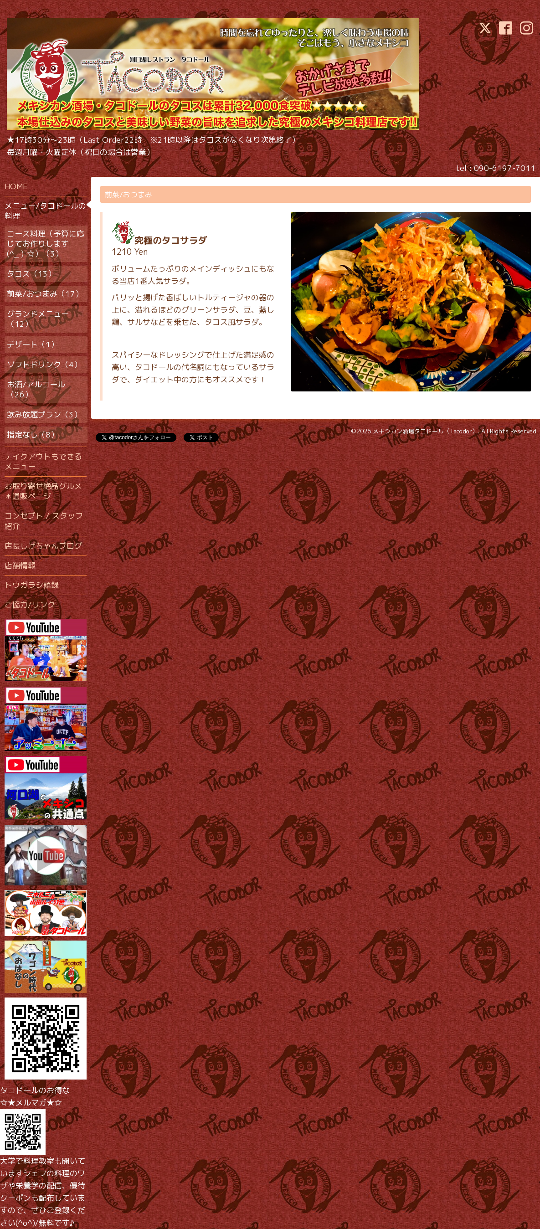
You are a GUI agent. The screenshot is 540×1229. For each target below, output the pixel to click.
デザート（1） (32, 344)
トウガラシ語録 (32, 585)
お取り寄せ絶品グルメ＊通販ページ (43, 491)
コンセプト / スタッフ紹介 (44, 520)
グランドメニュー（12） (38, 319)
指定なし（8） (32, 434)
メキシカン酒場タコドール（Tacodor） (425, 431)
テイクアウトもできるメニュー (43, 461)
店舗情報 (20, 565)
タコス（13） (31, 273)
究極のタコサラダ (170, 240)
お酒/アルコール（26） (36, 389)
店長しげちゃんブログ (43, 545)
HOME (16, 186)
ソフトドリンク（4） (44, 364)
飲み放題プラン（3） (44, 414)
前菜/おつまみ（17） (45, 293)
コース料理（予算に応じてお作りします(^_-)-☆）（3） (45, 243)
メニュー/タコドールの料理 (45, 211)
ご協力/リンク (30, 604)
